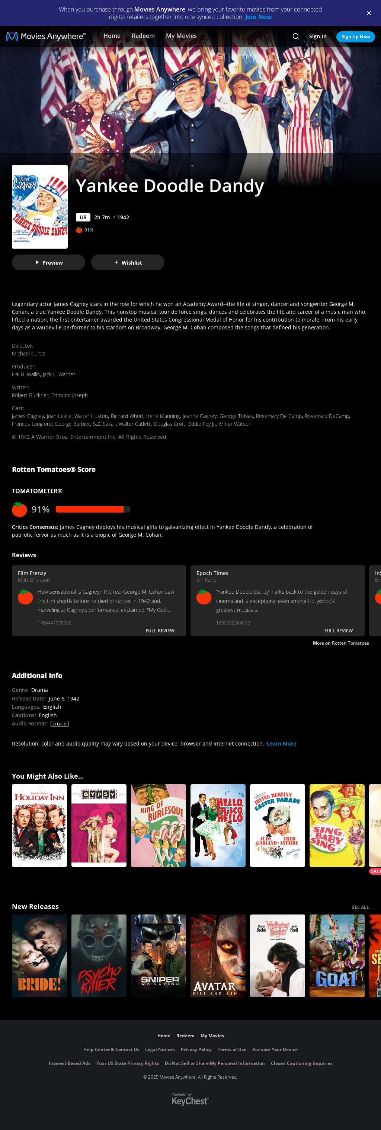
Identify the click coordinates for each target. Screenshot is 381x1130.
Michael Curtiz (28, 353)
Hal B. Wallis (26, 374)
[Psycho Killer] (99, 955)
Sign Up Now (356, 36)
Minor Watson (235, 423)
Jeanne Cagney (200, 415)
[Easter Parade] (277, 825)
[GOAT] (337, 955)
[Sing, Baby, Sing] (337, 825)
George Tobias (236, 415)
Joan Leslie (59, 415)
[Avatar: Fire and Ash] (218, 955)
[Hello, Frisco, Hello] (218, 825)
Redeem (143, 36)
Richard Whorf (127, 415)
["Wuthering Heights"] (277, 955)
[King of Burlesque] (158, 825)
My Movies (181, 36)
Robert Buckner (30, 395)
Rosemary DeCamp (327, 415)
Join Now (258, 17)
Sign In (318, 36)
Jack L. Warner (59, 374)
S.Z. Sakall (104, 423)
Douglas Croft (169, 423)
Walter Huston (91, 415)
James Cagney (28, 415)
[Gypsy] (99, 825)
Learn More (281, 743)
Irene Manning (163, 415)
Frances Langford (32, 423)
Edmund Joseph (69, 395)
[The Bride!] (39, 955)
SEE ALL (360, 907)
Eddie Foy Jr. (202, 423)
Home (112, 36)
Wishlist (128, 262)
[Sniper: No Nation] (158, 955)
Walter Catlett (135, 423)
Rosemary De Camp (279, 415)
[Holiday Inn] (39, 825)
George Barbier (72, 423)
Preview (49, 262)
